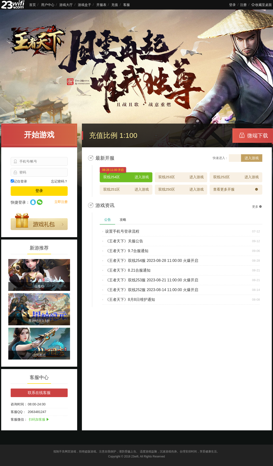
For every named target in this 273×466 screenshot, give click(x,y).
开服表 (101, 5)
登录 (232, 5)
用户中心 (47, 5)
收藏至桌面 (261, 5)
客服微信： (19, 419)
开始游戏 (39, 134)
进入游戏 (252, 158)
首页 (32, 5)
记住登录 (19, 181)
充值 (114, 5)
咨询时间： (19, 404)
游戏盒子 (84, 5)
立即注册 (61, 202)
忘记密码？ (59, 181)
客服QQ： (18, 412)
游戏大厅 (66, 5)
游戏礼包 (39, 221)
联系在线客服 (39, 393)
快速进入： (220, 158)
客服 (126, 5)
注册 (243, 5)
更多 (257, 206)
